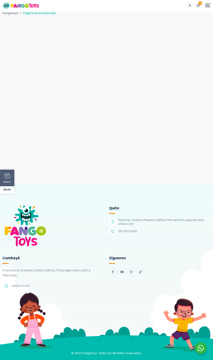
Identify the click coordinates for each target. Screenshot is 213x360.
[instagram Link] (131, 272)
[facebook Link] (112, 272)
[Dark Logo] (20, 5)
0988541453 (21, 286)
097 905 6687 (127, 231)
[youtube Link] (122, 272)
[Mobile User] (190, 5)
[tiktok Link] (140, 272)
